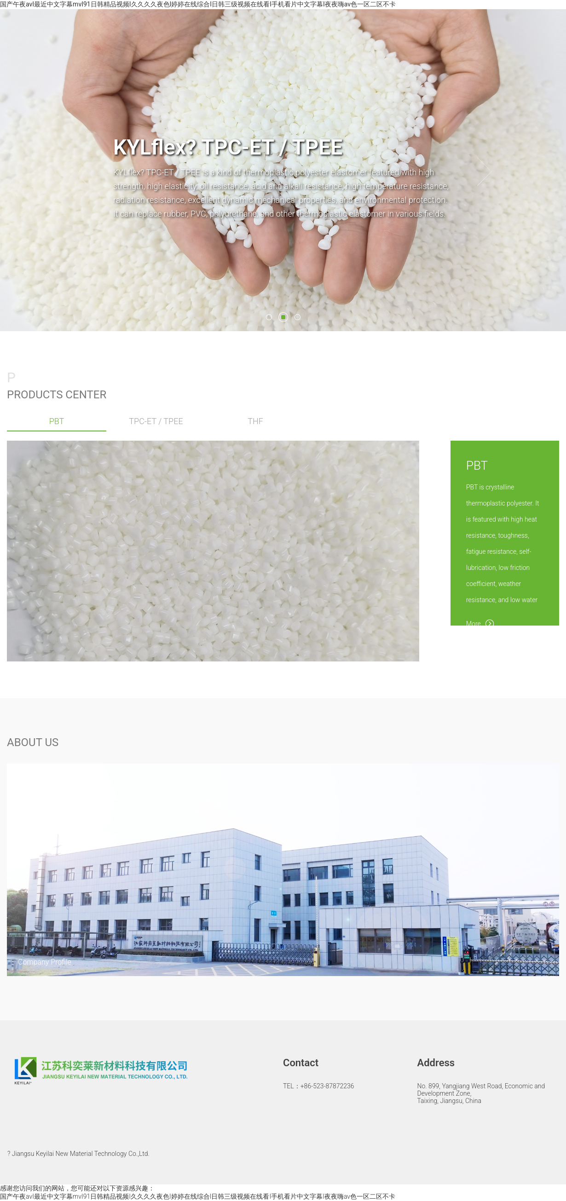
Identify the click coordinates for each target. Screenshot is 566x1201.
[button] (81, 171)
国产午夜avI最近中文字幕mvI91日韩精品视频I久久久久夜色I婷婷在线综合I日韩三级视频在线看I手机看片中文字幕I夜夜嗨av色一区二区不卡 (198, 4)
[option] (283, 170)
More (480, 622)
